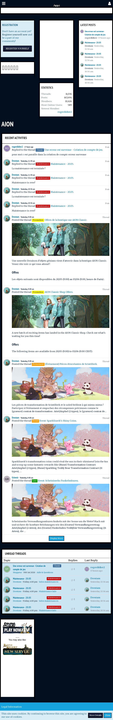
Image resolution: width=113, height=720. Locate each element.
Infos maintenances (48, 582)
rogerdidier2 (65, 112)
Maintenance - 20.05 (93, 42)
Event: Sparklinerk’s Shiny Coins (58, 420)
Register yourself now (14, 34)
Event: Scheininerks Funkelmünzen (58, 480)
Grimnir (15, 477)
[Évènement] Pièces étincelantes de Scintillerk (71, 364)
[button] (3, 3)
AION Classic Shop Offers (59, 292)
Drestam (89, 46)
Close (107, 715)
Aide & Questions (45, 572)
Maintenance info (47, 610)
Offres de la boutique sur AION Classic (66, 220)
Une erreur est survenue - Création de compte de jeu (73, 149)
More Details (95, 715)
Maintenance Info (47, 591)
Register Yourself (17, 48)
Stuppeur (17, 572)
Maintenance (54, 578)
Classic (57, 566)
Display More (56, 538)
